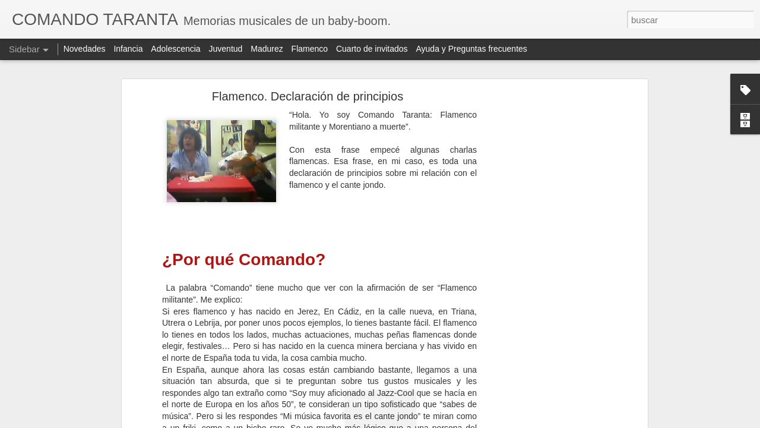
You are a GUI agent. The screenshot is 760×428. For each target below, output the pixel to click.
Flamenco (310, 49)
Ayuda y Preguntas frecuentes (471, 49)
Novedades (85, 49)
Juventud (226, 49)
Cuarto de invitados (372, 49)
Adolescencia (175, 49)
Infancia (127, 49)
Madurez (267, 49)
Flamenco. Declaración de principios (307, 96)
